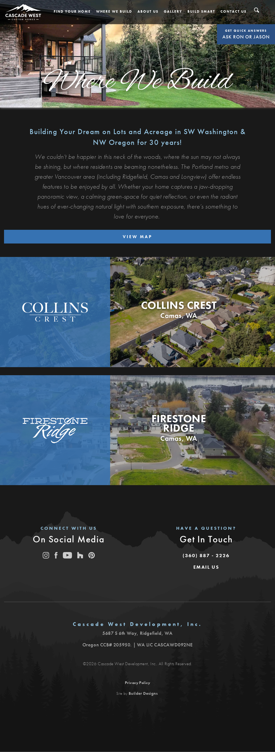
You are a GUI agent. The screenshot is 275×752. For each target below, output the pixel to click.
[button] (72, 11)
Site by (137, 693)
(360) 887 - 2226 (206, 555)
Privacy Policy (137, 682)
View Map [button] (137, 236)
